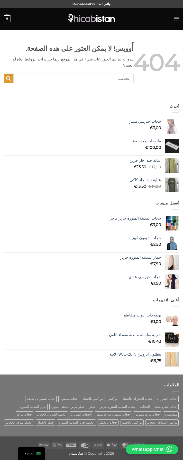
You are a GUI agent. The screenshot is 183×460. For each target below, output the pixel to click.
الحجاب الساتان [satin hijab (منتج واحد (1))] (81, 414)
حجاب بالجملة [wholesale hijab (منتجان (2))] (108, 422)
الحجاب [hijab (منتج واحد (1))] (145, 407)
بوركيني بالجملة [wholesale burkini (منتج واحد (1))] (132, 422)
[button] (176, 19)
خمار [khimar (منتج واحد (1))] (92, 407)
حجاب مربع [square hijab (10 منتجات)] (24, 414)
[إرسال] (8, 78)
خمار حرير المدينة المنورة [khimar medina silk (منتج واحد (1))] (68, 407)
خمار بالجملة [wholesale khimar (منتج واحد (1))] (45, 422)
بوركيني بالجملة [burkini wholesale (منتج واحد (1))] (92, 398)
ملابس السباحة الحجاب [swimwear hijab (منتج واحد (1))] (162, 422)
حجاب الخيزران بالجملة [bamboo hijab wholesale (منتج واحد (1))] (137, 398)
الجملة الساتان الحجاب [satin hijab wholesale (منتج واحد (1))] (51, 414)
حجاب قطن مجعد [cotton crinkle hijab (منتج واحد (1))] (166, 407)
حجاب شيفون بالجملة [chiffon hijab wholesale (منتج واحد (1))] (41, 398)
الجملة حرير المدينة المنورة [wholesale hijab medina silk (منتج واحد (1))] (76, 422)
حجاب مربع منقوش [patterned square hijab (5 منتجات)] (147, 414)
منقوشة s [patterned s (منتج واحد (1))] (171, 414)
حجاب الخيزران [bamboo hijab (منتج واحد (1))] (167, 398)
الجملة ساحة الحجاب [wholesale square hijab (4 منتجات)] (19, 422)
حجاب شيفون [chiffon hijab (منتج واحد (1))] (69, 398)
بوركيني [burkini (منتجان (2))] (113, 398)
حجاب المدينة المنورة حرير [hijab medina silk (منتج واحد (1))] (118, 407)
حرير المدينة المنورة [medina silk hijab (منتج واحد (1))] (32, 407)
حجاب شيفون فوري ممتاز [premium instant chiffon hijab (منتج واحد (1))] (113, 414)
